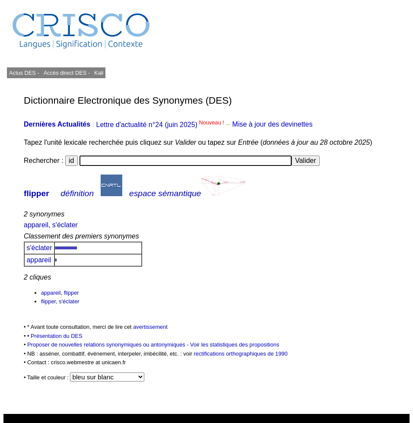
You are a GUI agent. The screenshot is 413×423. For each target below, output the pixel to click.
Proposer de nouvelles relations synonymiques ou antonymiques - (108, 344)
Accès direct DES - (67, 73)
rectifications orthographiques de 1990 (241, 353)
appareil (36, 225)
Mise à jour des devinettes (272, 124)
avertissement (150, 327)
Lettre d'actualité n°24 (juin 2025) (161, 124)
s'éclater (65, 225)
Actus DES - (24, 73)
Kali (98, 73)
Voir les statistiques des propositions (234, 344)
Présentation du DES (57, 336)
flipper (36, 193)
